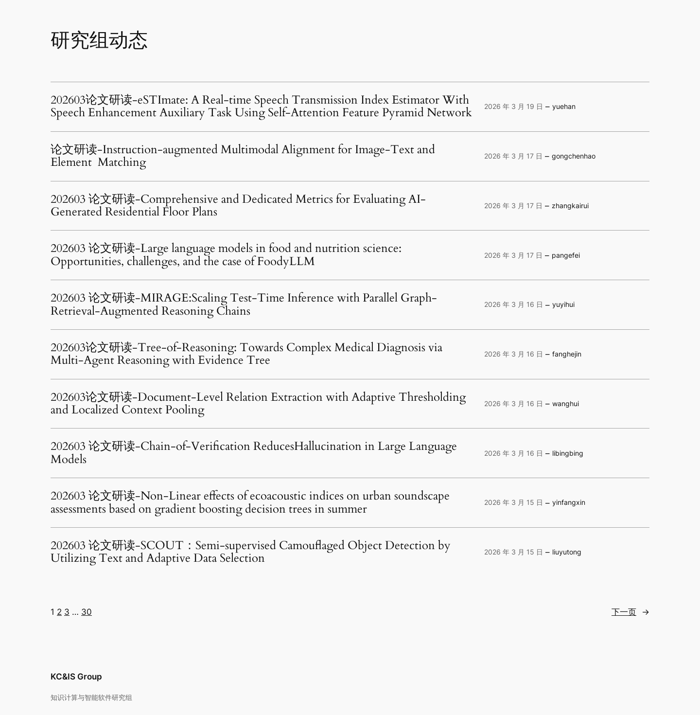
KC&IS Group (76, 676)
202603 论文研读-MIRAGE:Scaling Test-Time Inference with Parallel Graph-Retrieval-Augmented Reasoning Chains (244, 305)
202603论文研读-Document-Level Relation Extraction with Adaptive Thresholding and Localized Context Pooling (258, 404)
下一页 (630, 612)
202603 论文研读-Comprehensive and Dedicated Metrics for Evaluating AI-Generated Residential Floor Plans (238, 206)
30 (86, 612)
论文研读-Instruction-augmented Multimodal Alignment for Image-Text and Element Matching (243, 156)
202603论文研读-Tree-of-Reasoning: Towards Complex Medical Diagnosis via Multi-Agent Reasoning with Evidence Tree (246, 354)
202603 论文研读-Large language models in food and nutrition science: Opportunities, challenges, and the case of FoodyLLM (226, 255)
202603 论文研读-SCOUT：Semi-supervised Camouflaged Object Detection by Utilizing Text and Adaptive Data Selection (251, 552)
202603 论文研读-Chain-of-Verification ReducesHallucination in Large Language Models (254, 453)
